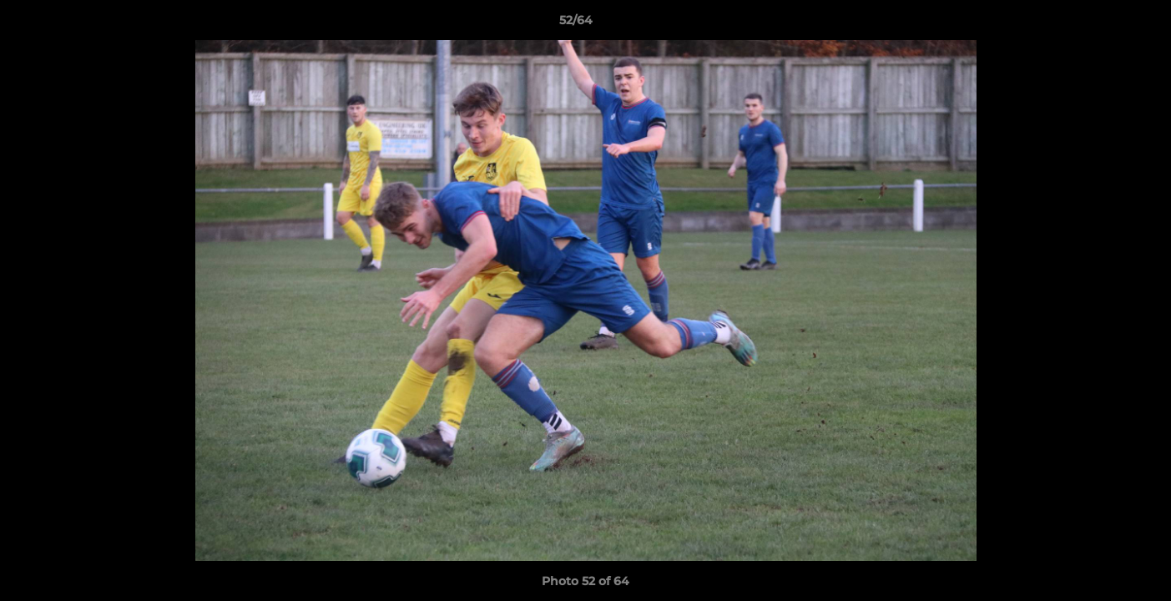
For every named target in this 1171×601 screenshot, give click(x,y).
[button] (1101, 24)
